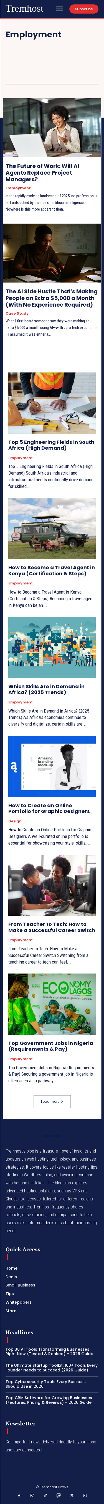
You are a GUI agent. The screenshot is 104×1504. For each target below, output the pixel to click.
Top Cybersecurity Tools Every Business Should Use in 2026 (46, 1384)
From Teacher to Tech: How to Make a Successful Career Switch (51, 927)
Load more (52, 1101)
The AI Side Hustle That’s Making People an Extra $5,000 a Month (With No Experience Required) (52, 298)
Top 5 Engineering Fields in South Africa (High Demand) (51, 445)
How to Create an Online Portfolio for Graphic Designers (49, 808)
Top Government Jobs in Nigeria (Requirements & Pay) (50, 1046)
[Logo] (25, 8)
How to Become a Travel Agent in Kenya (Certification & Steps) (51, 570)
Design (15, 821)
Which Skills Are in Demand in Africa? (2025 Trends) (46, 689)
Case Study (17, 313)
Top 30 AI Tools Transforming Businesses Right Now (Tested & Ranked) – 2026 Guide (49, 1352)
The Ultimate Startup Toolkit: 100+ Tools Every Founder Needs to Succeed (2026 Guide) (52, 1368)
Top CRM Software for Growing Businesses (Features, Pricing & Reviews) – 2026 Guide (49, 1400)
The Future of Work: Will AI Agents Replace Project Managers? (42, 172)
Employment (18, 188)
